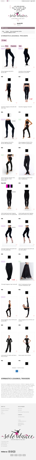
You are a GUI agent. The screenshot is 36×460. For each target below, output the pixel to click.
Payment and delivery (5, 408)
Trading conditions (4, 410)
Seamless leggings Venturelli (25, 106)
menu (3, 1)
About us (3, 413)
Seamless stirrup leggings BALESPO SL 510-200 (24, 72)
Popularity (13, 46)
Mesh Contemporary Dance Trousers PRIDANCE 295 (25, 285)
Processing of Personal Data (23, 412)
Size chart (20, 410)
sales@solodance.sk (22, 421)
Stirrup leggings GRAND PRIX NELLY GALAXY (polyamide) (25, 143)
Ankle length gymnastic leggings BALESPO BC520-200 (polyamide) (9, 214)
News (2, 412)
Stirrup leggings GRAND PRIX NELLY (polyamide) (25, 178)
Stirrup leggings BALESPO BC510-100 (7, 72)
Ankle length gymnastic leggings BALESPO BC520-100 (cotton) (26, 214)
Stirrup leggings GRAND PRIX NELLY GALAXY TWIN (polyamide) (8, 179)
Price (6, 46)
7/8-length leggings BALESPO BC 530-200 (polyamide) (9, 249)
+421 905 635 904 (19, 6)
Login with (32, 1)
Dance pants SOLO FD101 (25, 355)
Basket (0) (19, 23)
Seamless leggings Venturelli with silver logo (8, 107)
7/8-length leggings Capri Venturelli (9, 284)
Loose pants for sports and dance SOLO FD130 (8, 356)
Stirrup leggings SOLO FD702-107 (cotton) (26, 320)
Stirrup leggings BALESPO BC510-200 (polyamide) (7, 143)
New (20, 46)
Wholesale (20, 408)
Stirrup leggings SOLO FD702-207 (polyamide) (9, 320)
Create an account (26, 1)
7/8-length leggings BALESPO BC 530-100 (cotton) (26, 249)
